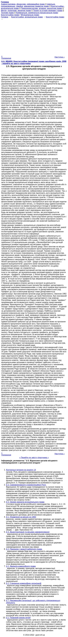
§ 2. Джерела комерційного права (21, 566)
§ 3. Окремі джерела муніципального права (25, 502)
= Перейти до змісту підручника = (34, 458)
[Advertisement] (34, 37)
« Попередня (6, 57)
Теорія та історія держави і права (47, 11)
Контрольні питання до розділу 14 (21, 470)
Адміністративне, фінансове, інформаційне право (23, 4)
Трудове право (7, 13)
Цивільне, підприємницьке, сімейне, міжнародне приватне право (28, 5)
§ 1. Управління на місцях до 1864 (21, 517)
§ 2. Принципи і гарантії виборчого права (24, 549)
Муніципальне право (30, 15)
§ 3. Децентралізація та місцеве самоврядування (27, 532)
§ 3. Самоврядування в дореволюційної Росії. (26, 485)
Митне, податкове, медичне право (16, 11)
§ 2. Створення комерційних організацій (23, 583)
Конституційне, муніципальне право (27, 17)
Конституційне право (10, 15)
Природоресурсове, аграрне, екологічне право (41, 8)
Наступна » (60, 57)
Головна (4, 17)
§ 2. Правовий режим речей (18, 618)
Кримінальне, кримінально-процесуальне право (37, 13)
